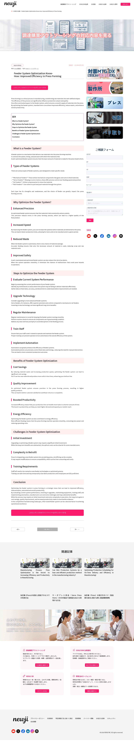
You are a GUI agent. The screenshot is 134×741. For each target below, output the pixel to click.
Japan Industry (17, 65)
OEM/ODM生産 (83, 4)
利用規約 (50, 719)
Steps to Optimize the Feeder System (24, 127)
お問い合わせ (125, 4)
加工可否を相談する (92, 666)
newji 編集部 (17, 68)
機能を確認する (91, 692)
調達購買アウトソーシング (68, 4)
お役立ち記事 (102, 4)
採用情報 (78, 719)
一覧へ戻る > (47, 530)
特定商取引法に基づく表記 (64, 719)
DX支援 (93, 4)
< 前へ (18, 530)
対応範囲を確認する (42, 666)
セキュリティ (111, 719)
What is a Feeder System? (20, 121)
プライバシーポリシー (37, 719)
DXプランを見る (42, 692)
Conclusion (16, 137)
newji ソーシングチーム (32, 68)
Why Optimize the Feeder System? (23, 124)
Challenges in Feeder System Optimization (26, 134)
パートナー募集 (88, 719)
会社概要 (33, 723)
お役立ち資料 (113, 4)
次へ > (77, 530)
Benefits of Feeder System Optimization (25, 130)
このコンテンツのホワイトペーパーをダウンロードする (29, 87)
